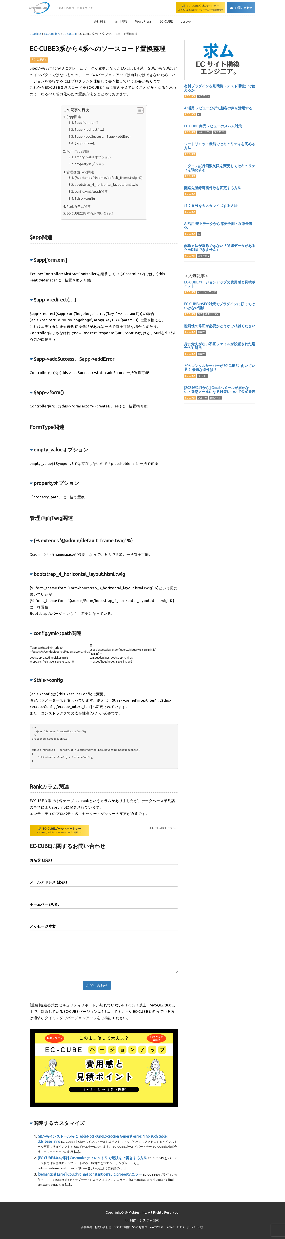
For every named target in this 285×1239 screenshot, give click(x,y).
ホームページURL (44, 904)
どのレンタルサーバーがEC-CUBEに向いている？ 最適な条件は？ (219, 368)
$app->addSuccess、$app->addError (103, 136)
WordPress (156, 1227)
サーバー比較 (194, 1227)
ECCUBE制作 (122, 1227)
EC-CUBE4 (39, 60)
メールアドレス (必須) (48, 882)
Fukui (180, 1227)
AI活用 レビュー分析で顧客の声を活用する (218, 108)
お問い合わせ (103, 1227)
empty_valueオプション (93, 157)
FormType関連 (77, 151)
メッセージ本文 (43, 926)
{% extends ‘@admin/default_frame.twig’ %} (109, 177)
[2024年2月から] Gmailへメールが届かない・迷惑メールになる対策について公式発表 (219, 390)
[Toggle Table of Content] (138, 110)
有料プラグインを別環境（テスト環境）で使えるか (219, 88)
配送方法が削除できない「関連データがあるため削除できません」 (219, 248)
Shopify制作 (139, 1227)
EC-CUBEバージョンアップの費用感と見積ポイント (219, 284)
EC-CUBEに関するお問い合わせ (89, 213)
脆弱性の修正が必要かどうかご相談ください (219, 326)
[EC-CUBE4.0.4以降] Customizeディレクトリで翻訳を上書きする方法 (92, 1158)
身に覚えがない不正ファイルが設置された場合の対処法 (219, 346)
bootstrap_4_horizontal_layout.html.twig (106, 184)
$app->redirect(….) (89, 129)
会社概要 (86, 1227)
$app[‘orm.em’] (86, 122)
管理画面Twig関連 (80, 172)
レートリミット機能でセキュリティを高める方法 (219, 146)
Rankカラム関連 (78, 206)
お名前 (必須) (41, 860)
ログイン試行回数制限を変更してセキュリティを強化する (219, 168)
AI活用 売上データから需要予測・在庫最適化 (218, 226)
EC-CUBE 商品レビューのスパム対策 (213, 126)
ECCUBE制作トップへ (162, 828)
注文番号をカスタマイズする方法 (211, 206)
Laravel (170, 1227)
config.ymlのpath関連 (91, 191)
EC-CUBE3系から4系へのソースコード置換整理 (97, 48)
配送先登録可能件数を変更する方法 (212, 188)
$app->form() (85, 143)
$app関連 (73, 117)
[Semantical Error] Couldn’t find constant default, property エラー (90, 1174)
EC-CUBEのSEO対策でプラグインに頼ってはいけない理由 (219, 306)
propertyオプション (90, 164)
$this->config (85, 198)
